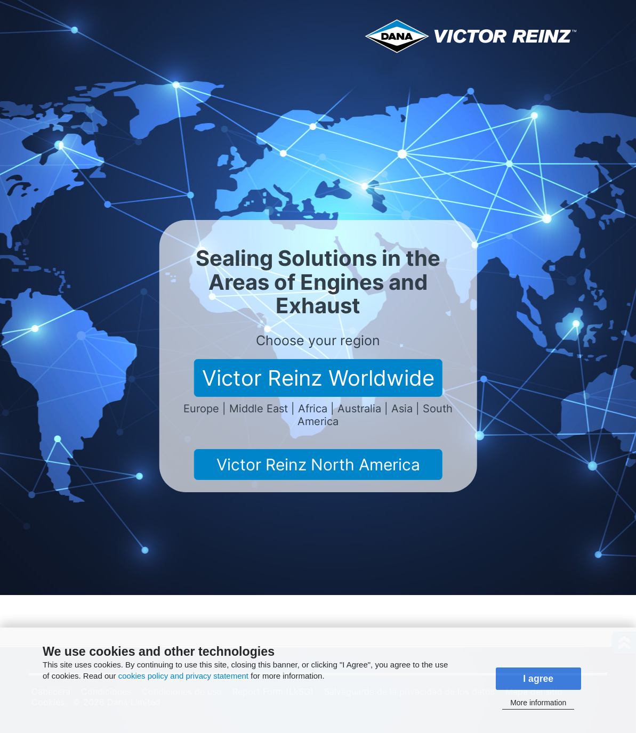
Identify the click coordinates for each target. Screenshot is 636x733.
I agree (538, 678)
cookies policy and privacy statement (183, 675)
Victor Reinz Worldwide (318, 378)
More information (538, 702)
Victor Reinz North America (318, 464)
